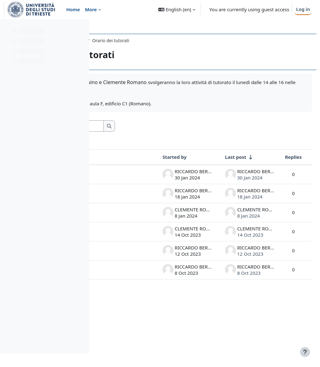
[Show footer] (305, 352)
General (165, 40)
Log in (303, 9)
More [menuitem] (91, 9)
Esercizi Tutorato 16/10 (118, 268)
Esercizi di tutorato (119, 327)
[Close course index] (7, 28)
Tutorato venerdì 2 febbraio (119, 180)
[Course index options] (82, 28)
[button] (176, 9)
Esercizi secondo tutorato (118, 299)
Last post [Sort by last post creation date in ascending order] (221, 157)
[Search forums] (153, 126)
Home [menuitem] (73, 9)
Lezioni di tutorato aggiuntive (120, 236)
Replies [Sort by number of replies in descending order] (279, 157)
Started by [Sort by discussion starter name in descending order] (160, 157)
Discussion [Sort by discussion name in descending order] (121, 157)
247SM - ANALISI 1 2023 (125, 40)
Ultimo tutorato (118, 208)
